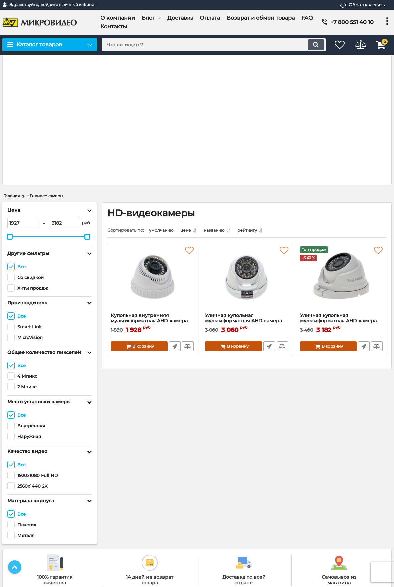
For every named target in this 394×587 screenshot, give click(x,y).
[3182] (65, 93)
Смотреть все (213, 539)
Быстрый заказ (174, 218)
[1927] (22, 93)
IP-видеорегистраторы (230, 529)
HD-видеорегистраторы (231, 511)
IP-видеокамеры (223, 520)
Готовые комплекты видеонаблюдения (246, 493)
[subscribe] (345, 504)
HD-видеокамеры (224, 502)
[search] (209, 44)
